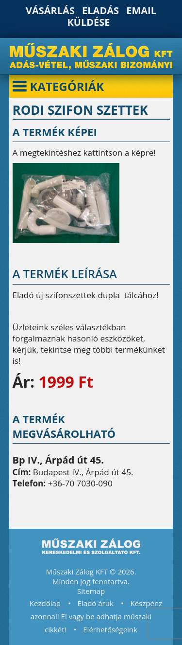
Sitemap (91, 591)
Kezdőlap (45, 603)
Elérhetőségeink (110, 629)
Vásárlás (50, 10)
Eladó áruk (96, 603)
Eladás (100, 10)
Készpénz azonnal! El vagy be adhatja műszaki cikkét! (96, 616)
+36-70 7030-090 (80, 483)
